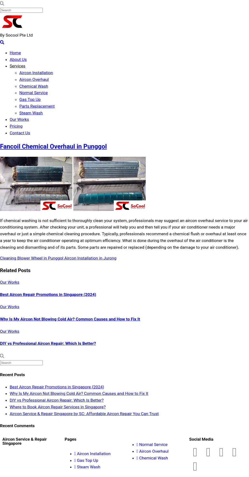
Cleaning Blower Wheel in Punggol (31, 258)
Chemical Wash (33, 86)
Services (17, 66)
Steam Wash (31, 113)
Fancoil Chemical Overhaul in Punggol (53, 146)
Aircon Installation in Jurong (89, 258)
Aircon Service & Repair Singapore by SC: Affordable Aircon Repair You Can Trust (84, 413)
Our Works (19, 119)
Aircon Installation (36, 72)
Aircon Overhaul (34, 79)
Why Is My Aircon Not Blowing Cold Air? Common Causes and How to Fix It (70, 319)
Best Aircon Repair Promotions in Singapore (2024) (48, 294)
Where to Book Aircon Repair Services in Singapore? (58, 407)
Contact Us (20, 133)
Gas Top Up (30, 99)
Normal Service (33, 92)
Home (15, 52)
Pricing (16, 126)
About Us (18, 59)
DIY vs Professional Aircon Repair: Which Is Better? (48, 343)
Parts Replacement (37, 106)
